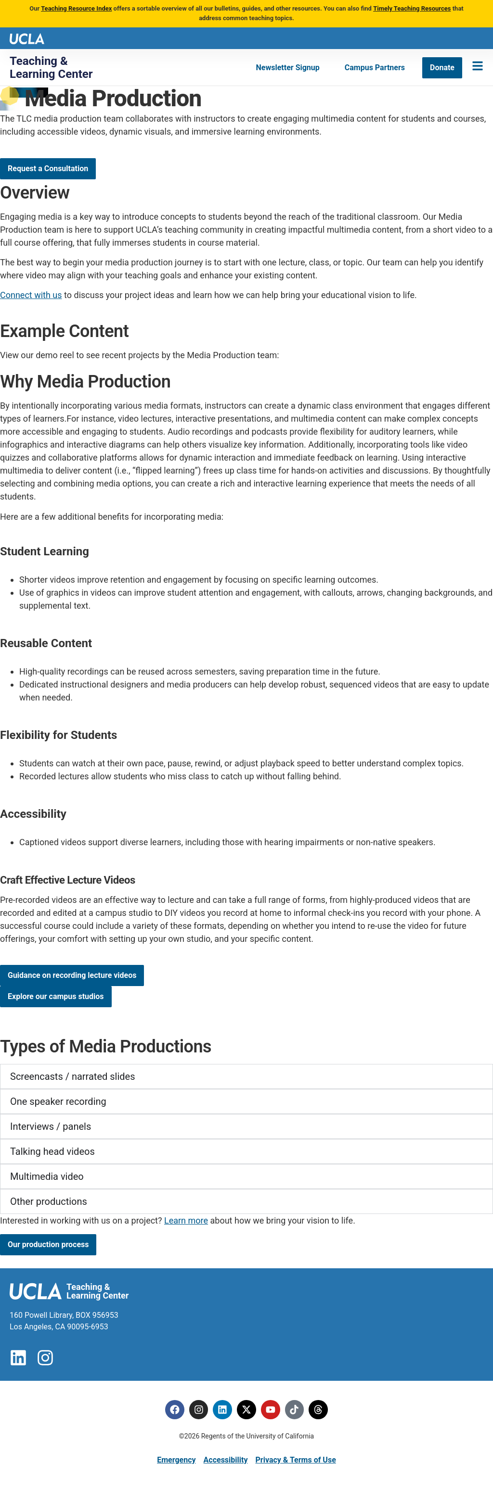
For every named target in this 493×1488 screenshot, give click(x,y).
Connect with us (31, 295)
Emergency (176, 1459)
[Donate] (442, 67)
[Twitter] (246, 1409)
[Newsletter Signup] (287, 67)
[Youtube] (270, 1409)
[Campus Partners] (375, 67)
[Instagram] (198, 1409)
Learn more (186, 1220)
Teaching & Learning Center (51, 67)
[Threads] (318, 1409)
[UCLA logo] (27, 37)
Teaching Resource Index (76, 8)
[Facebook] (174, 1409)
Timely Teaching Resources (412, 8)
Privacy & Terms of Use (295, 1459)
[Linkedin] (222, 1409)
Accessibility (226, 1459)
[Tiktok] (294, 1409)
